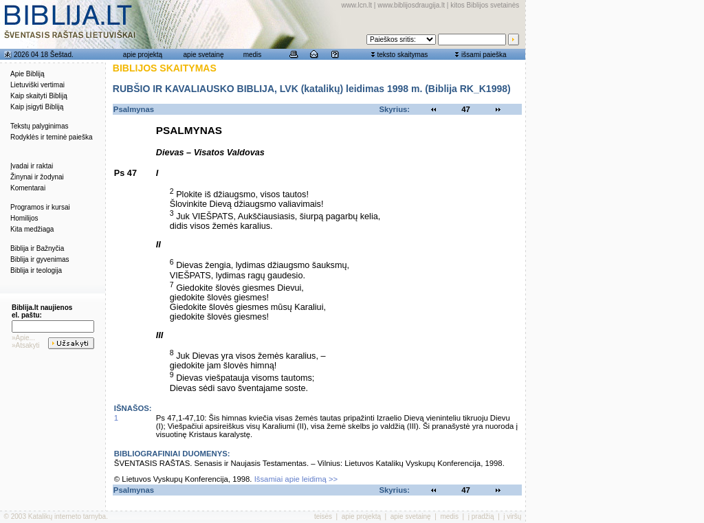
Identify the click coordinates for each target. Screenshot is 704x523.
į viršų (512, 516)
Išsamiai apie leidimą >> (296, 479)
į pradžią (481, 516)
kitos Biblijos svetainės (484, 5)
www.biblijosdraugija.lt (411, 5)
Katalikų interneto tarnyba (67, 516)
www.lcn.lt (357, 5)
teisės (323, 516)
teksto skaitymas (402, 54)
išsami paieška (484, 54)
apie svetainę (204, 54)
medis (252, 54)
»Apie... (23, 338)
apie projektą (142, 54)
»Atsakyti (26, 345)
